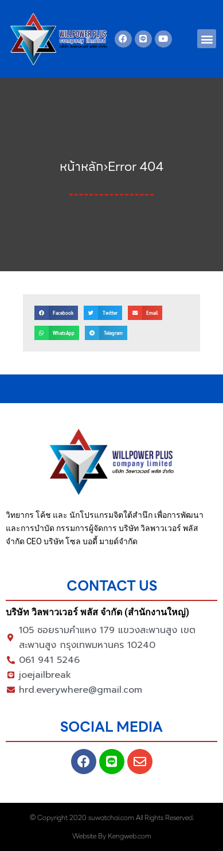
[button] (206, 38)
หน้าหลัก (82, 167)
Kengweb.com (129, 835)
